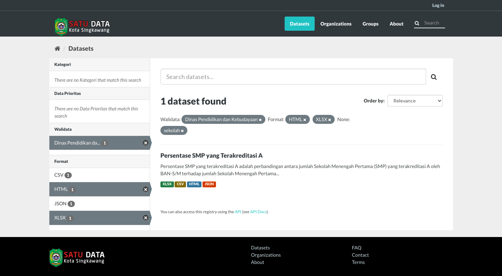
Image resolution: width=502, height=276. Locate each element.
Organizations (336, 24)
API (238, 211)
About (396, 24)
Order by (373, 100)
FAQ (356, 247)
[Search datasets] (429, 23)
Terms (358, 262)
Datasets (299, 24)
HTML (194, 184)
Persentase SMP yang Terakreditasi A (211, 155)
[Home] (57, 48)
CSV (180, 184)
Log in (438, 5)
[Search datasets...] (293, 77)
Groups (370, 24)
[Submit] (417, 22)
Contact (360, 255)
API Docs (258, 211)
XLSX (167, 184)
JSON (209, 184)
